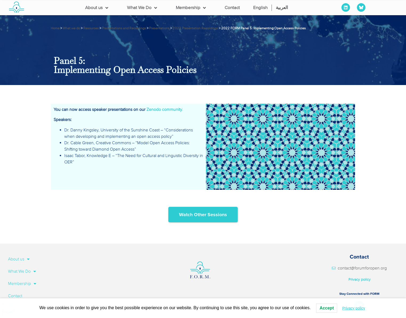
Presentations (159, 28)
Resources (91, 28)
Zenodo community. (164, 109)
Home (55, 28)
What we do (71, 28)
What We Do (142, 8)
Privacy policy (359, 279)
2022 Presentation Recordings (195, 28)
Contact (232, 7)
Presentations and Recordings (124, 28)
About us (96, 8)
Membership (191, 8)
